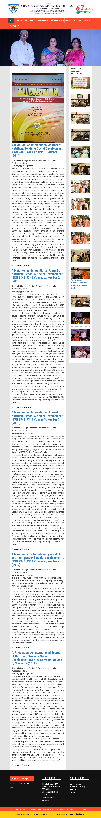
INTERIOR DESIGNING (50, 784)
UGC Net (73, 790)
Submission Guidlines (67, 810)
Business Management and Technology (46, 21)
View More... (28, 265)
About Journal (21, 21)
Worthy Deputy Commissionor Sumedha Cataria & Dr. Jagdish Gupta (80, 278)
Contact (87, 810)
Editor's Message (35, 810)
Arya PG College (75, 784)
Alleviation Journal (74, 21)
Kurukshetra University (77, 787)
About (79, 810)
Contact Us (13, 26)
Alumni (88, 21)
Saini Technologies (76, 814)
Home (10, 21)
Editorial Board (50, 810)
